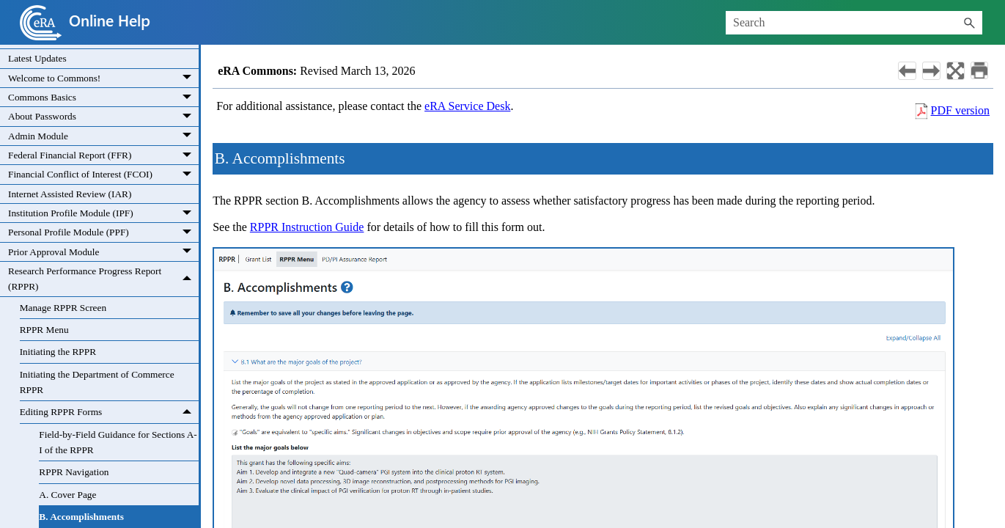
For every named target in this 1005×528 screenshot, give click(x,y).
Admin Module (103, 136)
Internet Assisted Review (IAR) (69, 193)
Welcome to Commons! (103, 78)
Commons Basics (103, 97)
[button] (969, 22)
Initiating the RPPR (58, 351)
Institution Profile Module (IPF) (103, 213)
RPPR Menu (44, 329)
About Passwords (103, 116)
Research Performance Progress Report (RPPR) (103, 279)
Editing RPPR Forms (109, 411)
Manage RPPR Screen (63, 307)
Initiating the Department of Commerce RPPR (97, 382)
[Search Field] (854, 22)
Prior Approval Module (103, 252)
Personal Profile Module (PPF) (103, 232)
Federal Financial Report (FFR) (103, 155)
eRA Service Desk (467, 106)
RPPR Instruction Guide (307, 227)
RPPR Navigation (73, 471)
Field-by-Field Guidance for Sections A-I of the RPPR (117, 442)
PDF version (960, 110)
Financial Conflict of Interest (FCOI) (103, 174)
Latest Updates (37, 58)
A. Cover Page (67, 494)
